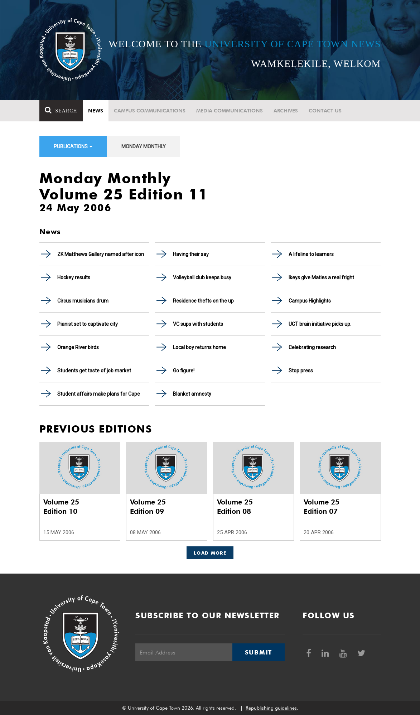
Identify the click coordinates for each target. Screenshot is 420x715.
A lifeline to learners (311, 254)
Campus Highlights (310, 301)
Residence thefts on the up (203, 301)
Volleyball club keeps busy (202, 277)
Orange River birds (78, 347)
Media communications (229, 110)
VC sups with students (198, 324)
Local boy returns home (199, 347)
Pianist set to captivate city (87, 324)
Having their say (191, 254)
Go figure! (183, 370)
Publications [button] (73, 146)
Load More (210, 553)
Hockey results (73, 277)
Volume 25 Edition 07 (321, 507)
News (95, 110)
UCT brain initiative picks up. (320, 324)
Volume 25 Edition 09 (148, 507)
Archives (286, 110)
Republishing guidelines (271, 708)
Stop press (301, 370)
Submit (258, 652)
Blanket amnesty (192, 394)
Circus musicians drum (82, 301)
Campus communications (149, 110)
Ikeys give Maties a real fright (321, 277)
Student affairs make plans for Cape (98, 394)
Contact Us (325, 110)
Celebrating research (312, 347)
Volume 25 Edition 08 (235, 507)
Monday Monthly (143, 146)
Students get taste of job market (94, 370)
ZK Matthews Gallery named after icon (100, 254)
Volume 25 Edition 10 (61, 507)
